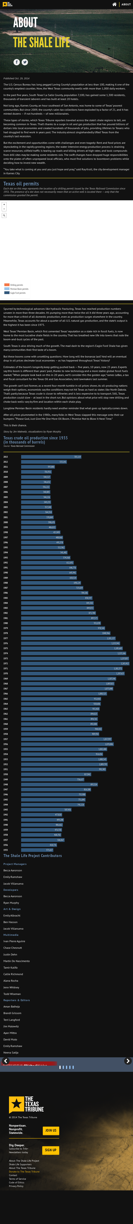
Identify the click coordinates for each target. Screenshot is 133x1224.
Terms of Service (17, 1212)
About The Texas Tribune (22, 1201)
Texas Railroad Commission (23, 446)
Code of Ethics (16, 1216)
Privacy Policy (16, 1219)
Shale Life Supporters (20, 1198)
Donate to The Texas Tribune (24, 1205)
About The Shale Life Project (24, 1194)
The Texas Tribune (27, 1150)
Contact (13, 1208)
